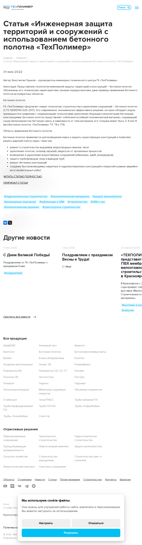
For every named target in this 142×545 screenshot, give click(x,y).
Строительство (92, 479)
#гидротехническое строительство (25, 196)
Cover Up (44, 416)
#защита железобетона (107, 196)
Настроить (46, 523)
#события (128, 310)
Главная (7, 57)
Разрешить (71, 532)
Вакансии (125, 479)
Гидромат (80, 383)
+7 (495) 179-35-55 (13, 507)
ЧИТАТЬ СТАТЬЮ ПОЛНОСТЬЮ (22, 176)
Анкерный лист (48, 345)
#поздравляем (13, 273)
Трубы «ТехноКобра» (15, 416)
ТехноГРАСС (46, 399)
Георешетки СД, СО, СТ (53, 370)
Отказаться (95, 523)
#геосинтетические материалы (70, 196)
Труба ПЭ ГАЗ (47, 406)
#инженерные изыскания (20, 201)
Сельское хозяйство (15, 456)
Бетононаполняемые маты (90, 351)
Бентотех (9, 351)
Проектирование (70, 479)
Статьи (52, 479)
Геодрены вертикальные (18, 364)
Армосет (80, 345)
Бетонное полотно (50, 351)
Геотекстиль (46, 377)
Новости (21, 57)
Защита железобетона (88, 446)
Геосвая (79, 370)
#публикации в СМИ (52, 201)
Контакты (110, 479)
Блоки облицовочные (51, 358)
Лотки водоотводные (16, 389)
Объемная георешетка (88, 389)
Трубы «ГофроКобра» (87, 406)
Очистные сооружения (52, 466)
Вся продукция (15, 338)
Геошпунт (8, 383)
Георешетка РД (12, 370)
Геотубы (80, 377)
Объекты (8, 479)
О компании (24, 479)
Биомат (7, 358)
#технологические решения (21, 207)
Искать (128, 7)
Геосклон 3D (10, 377)
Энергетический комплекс (19, 466)
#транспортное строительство (61, 207)
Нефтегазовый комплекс (54, 446)
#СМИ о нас (98, 201)
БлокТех (79, 358)
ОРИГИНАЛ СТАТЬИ (15, 183)
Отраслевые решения (20, 429)
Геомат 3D (45, 364)
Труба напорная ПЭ (86, 399)
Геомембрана (82, 364)
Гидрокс (44, 383)
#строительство (77, 201)
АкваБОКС (9, 345)
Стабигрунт (10, 399)
